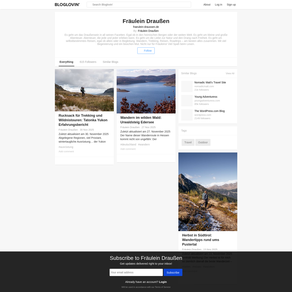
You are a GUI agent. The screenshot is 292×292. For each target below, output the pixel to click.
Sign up (231, 4)
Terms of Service (162, 287)
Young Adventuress (206, 96)
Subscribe (173, 273)
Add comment (66, 151)
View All (230, 73)
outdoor (203, 142)
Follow (146, 50)
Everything (66, 61)
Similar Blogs (110, 61)
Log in (218, 4)
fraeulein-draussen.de (146, 26)
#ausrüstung (66, 146)
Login (163, 281)
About (206, 4)
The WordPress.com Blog (210, 110)
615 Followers (88, 61)
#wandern (144, 144)
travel (188, 142)
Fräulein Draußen (148, 30)
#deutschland (128, 144)
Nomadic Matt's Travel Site (210, 82)
